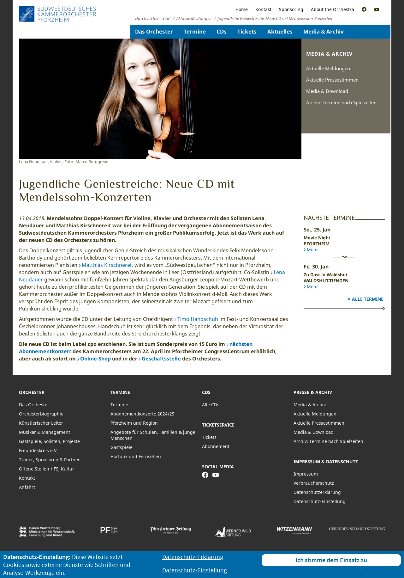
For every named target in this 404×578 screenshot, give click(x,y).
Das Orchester (154, 31)
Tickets (247, 31)
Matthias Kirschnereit (107, 264)
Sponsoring (291, 9)
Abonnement (215, 446)
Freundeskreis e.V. (38, 450)
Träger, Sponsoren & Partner (49, 460)
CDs (222, 31)
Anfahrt (27, 487)
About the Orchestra (332, 9)
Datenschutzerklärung (317, 492)
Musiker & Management (44, 432)
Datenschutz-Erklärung (192, 557)
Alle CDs (210, 405)
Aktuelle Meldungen (328, 68)
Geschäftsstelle (161, 358)
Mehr (312, 250)
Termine (195, 31)
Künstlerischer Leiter (41, 423)
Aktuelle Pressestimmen (332, 80)
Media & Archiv (323, 31)
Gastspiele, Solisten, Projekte (49, 441)
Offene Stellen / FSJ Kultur (46, 469)
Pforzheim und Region (134, 423)
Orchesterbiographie (41, 414)
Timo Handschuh (197, 319)
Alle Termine (367, 299)
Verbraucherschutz (314, 483)
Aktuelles (280, 31)
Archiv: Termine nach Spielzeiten (341, 102)
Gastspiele (121, 447)
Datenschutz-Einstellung (320, 501)
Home (241, 9)
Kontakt (263, 9)
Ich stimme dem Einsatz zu (331, 560)
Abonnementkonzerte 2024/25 (142, 414)
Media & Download (327, 91)
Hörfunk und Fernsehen (135, 456)
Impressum (306, 474)
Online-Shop (95, 358)
